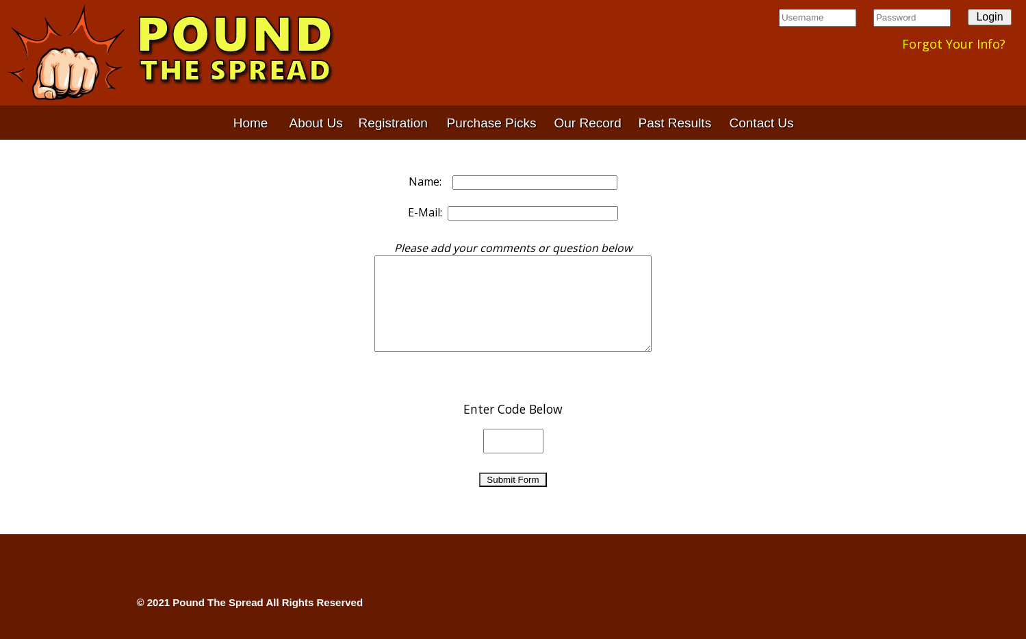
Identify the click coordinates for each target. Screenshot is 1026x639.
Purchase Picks (492, 123)
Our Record (587, 123)
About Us (316, 123)
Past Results (675, 123)
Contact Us (762, 123)
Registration (393, 123)
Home (250, 123)
